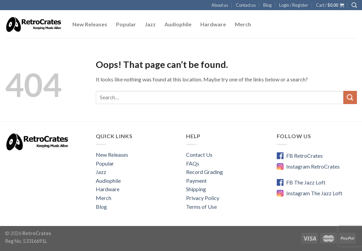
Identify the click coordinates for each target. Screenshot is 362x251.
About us (219, 5)
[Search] (354, 5)
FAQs (192, 163)
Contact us (246, 5)
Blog (267, 5)
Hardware (213, 24)
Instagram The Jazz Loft (314, 193)
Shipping (196, 189)
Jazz (150, 24)
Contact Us (199, 154)
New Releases (89, 24)
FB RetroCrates (304, 155)
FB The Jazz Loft (305, 182)
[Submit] (350, 97)
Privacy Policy (202, 198)
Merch (243, 24)
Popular (126, 24)
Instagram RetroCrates (313, 166)
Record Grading (204, 172)
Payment (196, 180)
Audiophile (177, 24)
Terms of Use (201, 206)
